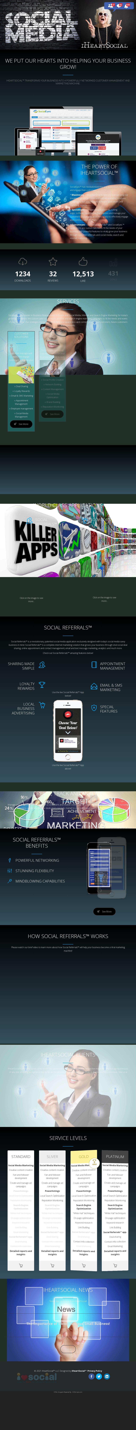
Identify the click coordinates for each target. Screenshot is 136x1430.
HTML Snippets (58, 1429)
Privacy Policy (95, 1370)
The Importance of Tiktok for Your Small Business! (68, 1333)
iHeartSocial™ (79, 1370)
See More (104, 911)
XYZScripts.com (77, 1429)
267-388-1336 (74, 1075)
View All (68, 1352)
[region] (21, 469)
